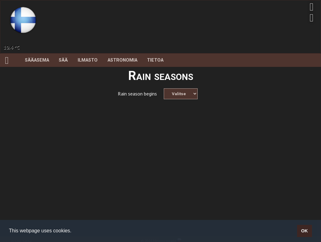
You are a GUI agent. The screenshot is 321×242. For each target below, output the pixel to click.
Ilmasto (88, 60)
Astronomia (122, 60)
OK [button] (304, 230)
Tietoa (155, 60)
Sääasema (37, 60)
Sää (63, 60)
